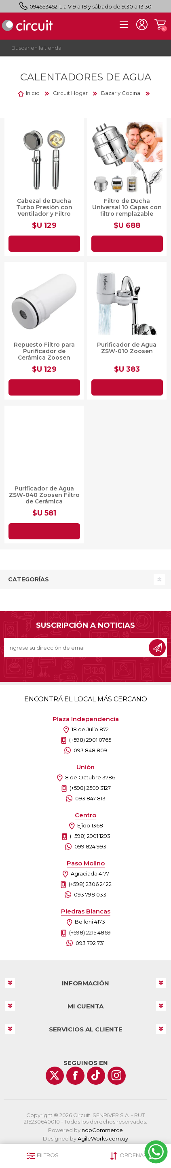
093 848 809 (90, 750)
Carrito (160, 25)
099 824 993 (90, 846)
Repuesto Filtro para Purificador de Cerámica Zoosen (44, 351)
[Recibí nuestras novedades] (77, 647)
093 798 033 (90, 894)
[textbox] (77, 48)
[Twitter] (55, 1076)
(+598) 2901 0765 (90, 740)
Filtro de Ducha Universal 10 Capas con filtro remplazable (127, 207)
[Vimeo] (96, 1076)
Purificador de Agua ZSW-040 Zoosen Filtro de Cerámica (44, 495)
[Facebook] (75, 1076)
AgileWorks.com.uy (103, 1138)
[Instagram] (117, 1076)
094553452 (43, 6)
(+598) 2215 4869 (90, 932)
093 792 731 (90, 943)
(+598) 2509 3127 (90, 788)
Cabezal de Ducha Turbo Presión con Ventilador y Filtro (44, 207)
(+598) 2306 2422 (90, 884)
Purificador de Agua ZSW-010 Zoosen (126, 347)
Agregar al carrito (44, 244)
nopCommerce (102, 1130)
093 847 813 (90, 798)
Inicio (33, 93)
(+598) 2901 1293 (90, 836)
